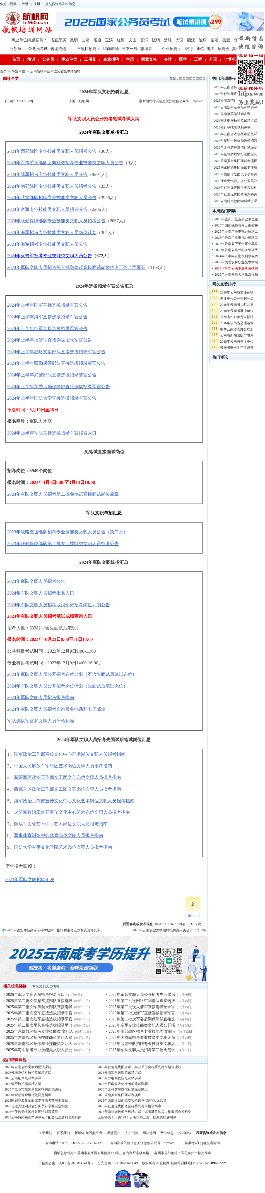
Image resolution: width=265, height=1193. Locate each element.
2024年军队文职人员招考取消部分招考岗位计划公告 (58, 604)
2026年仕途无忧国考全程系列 (235, 188)
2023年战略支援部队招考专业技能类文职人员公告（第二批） (67, 531)
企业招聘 (111, 59)
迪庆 (203, 40)
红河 (121, 40)
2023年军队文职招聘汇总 (29, 879)
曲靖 (86, 40)
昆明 (74, 40)
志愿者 (146, 49)
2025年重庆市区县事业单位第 (236, 219)
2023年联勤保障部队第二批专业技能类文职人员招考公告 (63, 543)
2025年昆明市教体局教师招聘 (235, 141)
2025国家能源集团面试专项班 (235, 168)
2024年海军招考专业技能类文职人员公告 (47, 244)
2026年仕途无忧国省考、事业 (235, 94)
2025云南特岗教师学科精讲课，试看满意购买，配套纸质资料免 (144, 1112)
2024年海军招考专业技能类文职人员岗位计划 (52, 232)
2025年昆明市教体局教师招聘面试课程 (32, 1089)
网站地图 (149, 1133)
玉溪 (109, 40)
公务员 (48, 59)
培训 (31, 59)
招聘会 (223, 49)
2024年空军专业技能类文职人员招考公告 (47, 209)
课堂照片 (113, 1133)
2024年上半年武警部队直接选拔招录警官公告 (52, 375)
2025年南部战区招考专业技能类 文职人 (142, 1031)
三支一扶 (130, 49)
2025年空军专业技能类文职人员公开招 (142, 1025)
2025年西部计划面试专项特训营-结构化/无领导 (132, 1101)
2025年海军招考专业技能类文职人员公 (39, 1050)
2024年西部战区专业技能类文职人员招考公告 (52, 151)
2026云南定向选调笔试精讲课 (119, 1073)
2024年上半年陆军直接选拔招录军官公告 (47, 305)
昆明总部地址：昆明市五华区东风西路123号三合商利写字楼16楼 (101, 1153)
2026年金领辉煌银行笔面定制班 (27, 1095)
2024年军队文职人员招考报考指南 (40, 697)
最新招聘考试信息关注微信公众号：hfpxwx (171, 101)
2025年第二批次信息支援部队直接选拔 (39, 1001)
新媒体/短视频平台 (88, 1133)
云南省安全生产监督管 (237, 348)
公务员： (17, 49)
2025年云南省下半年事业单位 (236, 244)
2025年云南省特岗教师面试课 (235, 87)
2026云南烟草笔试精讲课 (22, 1078)
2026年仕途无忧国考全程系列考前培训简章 (129, 1106)
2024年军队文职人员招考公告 (36, 581)
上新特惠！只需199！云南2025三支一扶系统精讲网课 (137, 1117)
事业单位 (69, 59)
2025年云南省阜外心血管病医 (236, 250)
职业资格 (149, 59)
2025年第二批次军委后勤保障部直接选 (142, 1019)
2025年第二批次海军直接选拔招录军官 (142, 1013)
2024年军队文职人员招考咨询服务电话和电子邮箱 (56, 709)
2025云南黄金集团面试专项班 (119, 1095)
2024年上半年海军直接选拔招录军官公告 (47, 316)
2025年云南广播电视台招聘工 (236, 231)
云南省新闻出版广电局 (237, 335)
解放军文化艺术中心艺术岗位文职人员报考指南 (61, 824)
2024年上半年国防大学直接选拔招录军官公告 (52, 398)
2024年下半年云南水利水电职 (236, 256)
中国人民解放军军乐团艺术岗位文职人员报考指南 (63, 765)
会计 (168, 59)
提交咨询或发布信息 (60, 4)
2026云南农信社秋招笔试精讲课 (27, 1073)
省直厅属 (58, 40)
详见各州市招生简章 (196, 1153)
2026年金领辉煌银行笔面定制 (235, 154)
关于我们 (45, 1133)
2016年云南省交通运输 (237, 292)
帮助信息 (167, 1133)
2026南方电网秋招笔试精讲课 (119, 1078)
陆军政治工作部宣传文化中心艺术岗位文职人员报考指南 (70, 754)
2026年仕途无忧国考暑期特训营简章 (31, 1112)
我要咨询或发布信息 (211, 1133)
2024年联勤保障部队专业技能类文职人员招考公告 (56, 220)
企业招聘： (171, 49)
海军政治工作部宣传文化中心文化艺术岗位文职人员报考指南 (74, 800)
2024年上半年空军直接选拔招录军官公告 (47, 328)
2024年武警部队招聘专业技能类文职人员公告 (52, 197)
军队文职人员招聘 (45, 986)
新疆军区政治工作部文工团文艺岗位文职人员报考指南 (67, 777)
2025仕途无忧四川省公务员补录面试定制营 (36, 1106)
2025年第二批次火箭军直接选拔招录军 (142, 1007)
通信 (200, 49)
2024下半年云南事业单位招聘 (236, 268)
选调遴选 (58, 49)
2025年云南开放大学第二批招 (236, 274)
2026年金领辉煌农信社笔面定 (235, 147)
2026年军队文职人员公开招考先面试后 (142, 994)
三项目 (90, 59)
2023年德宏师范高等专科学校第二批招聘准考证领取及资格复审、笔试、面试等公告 (69, 930)
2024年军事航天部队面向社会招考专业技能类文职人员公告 (65, 162)
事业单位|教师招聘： (29, 40)
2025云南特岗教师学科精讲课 (235, 201)
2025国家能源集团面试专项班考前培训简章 (36, 1101)
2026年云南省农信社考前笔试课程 (123, 1084)
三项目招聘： (88, 49)
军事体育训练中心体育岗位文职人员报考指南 (58, 835)
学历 (130, 59)
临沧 (214, 40)
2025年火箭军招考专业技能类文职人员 (142, 1037)
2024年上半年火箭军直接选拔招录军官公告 (49, 340)
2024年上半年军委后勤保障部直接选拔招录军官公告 (58, 386)
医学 (183, 59)
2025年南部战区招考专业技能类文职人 (39, 1044)
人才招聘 (131, 1133)
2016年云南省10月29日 (237, 305)
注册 (36, 4)
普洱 (144, 40)
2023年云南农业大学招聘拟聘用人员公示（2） (166, 930)
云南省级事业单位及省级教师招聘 (55, 71)
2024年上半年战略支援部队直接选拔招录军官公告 (56, 351)
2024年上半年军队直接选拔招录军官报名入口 (52, 433)
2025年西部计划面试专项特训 (235, 174)
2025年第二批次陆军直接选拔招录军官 (39, 1019)
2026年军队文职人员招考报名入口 (35, 994)
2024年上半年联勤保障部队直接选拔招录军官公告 (56, 363)
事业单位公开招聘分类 (237, 298)
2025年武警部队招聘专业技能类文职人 (142, 1044)
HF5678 (170, 924)
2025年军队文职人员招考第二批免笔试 (142, 1050)
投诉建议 (185, 1133)
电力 (211, 49)
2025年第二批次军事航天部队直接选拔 (39, 1007)
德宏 (226, 40)
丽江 (191, 40)
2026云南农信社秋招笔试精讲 (235, 100)
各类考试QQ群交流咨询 (202, 1143)
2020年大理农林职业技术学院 (236, 262)
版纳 (156, 40)
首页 (16, 59)
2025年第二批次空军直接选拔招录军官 (39, 1013)
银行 (189, 49)
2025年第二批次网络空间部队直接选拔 (142, 1001)
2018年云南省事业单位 (237, 311)
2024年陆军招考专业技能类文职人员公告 (47, 174)
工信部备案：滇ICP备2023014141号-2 (65, 1163)
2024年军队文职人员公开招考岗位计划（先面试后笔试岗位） (67, 686)
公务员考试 (38, 49)
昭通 (97, 40)
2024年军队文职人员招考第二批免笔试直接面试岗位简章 (63, 494)
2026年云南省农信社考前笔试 (235, 134)
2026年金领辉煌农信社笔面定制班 (123, 1089)
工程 (198, 59)
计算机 (230, 59)
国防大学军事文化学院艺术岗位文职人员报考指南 (63, 847)
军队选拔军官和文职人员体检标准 (40, 721)
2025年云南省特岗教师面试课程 (27, 1067)
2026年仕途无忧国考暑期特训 (235, 194)
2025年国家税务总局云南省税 (236, 225)
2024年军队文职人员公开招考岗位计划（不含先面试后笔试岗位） (72, 674)
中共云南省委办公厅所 (237, 329)
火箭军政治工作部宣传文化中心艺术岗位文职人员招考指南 (72, 812)
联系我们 (63, 1133)
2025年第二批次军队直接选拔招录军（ (39, 1025)
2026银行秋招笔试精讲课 (22, 1084)
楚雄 (168, 40)
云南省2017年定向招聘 (237, 317)
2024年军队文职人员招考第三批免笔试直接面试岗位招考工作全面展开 (76, 267)
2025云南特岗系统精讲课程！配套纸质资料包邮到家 (42, 1117)
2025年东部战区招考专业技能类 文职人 (40, 1031)
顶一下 (193, 915)
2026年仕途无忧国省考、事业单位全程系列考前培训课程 (139, 1067)
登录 (25, 4)
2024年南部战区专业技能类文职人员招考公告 (52, 186)
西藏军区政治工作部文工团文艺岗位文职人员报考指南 (67, 789)
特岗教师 (111, 49)
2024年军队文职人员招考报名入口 (40, 593)
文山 (132, 40)
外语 (213, 59)
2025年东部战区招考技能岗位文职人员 (39, 1037)
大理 (179, 40)
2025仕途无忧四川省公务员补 (235, 181)
